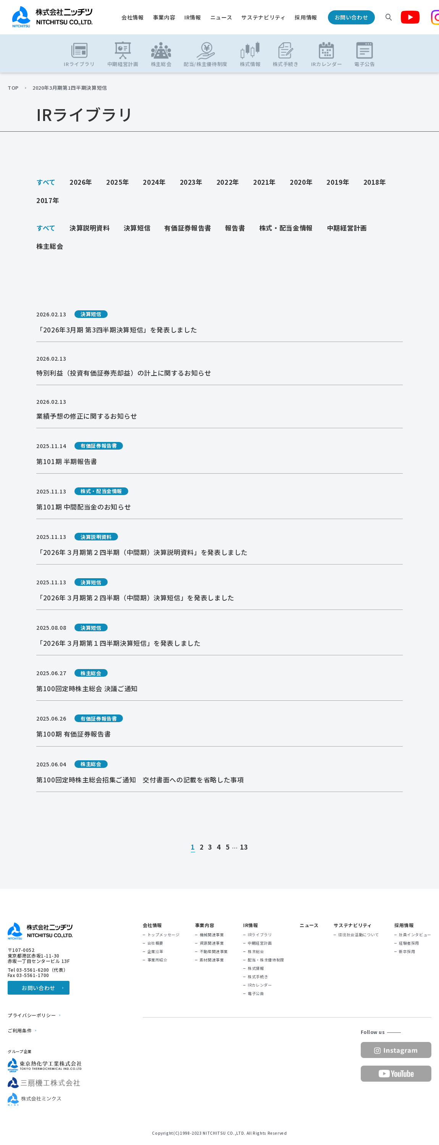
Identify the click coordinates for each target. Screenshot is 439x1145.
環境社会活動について (358, 934)
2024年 (154, 182)
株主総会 (49, 246)
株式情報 (256, 968)
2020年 (301, 182)
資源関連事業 (212, 943)
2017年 (47, 200)
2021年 (264, 182)
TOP (13, 88)
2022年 (227, 182)
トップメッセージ (163, 934)
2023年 (191, 182)
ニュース (221, 17)
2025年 (117, 182)
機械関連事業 (212, 934)
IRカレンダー (260, 985)
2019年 (337, 182)
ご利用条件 (20, 1030)
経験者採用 (409, 943)
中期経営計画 (347, 227)
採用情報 (306, 17)
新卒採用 (407, 951)
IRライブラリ (260, 934)
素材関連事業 (212, 960)
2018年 (374, 182)
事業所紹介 (157, 960)
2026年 (80, 182)
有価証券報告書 (187, 227)
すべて (46, 182)
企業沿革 (155, 951)
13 (244, 847)
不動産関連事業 (214, 951)
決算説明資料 (89, 227)
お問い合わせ (351, 17)
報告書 (235, 227)
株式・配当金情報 (286, 227)
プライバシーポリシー (32, 1015)
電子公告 (256, 993)
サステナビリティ (263, 17)
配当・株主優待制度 (266, 960)
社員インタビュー (415, 934)
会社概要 (155, 943)
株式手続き (258, 976)
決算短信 (137, 227)
